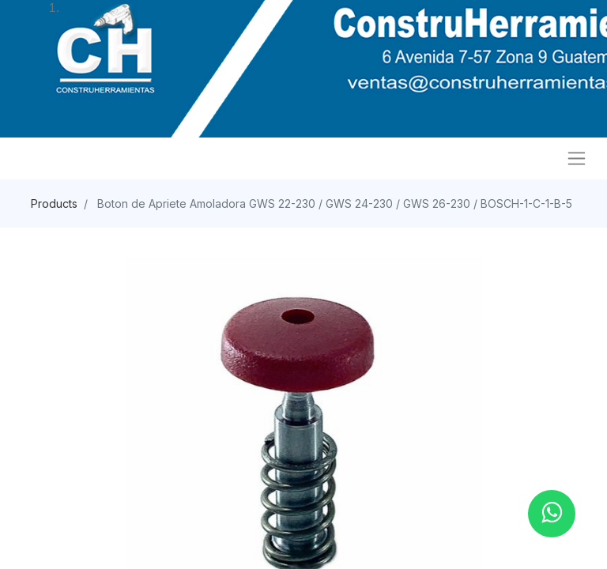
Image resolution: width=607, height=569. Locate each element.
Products (54, 203)
